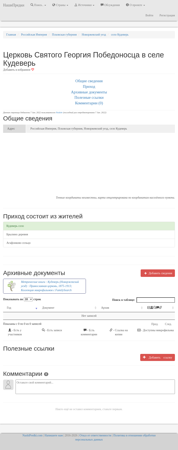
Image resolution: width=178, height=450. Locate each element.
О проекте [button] (135, 5)
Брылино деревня (17, 234)
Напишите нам (54, 435)
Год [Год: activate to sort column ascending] (9, 307)
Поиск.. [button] (38, 5)
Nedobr (59, 112)
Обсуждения (110, 5)
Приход (89, 86)
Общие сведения (89, 81)
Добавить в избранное (18, 69)
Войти (149, 15)
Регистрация (167, 15)
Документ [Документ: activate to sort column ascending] (42, 307)
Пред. (154, 324)
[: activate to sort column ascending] (147, 308)
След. (168, 324)
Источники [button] (84, 5)
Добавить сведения (157, 273)
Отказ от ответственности (95, 435)
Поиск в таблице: (143, 300)
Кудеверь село (15, 225)
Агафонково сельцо (18, 242)
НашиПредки (13, 5)
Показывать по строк (22, 299)
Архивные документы (89, 92)
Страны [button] (60, 5)
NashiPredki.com (32, 435)
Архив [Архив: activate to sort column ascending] (89, 307)
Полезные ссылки (89, 97)
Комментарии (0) (89, 103)
